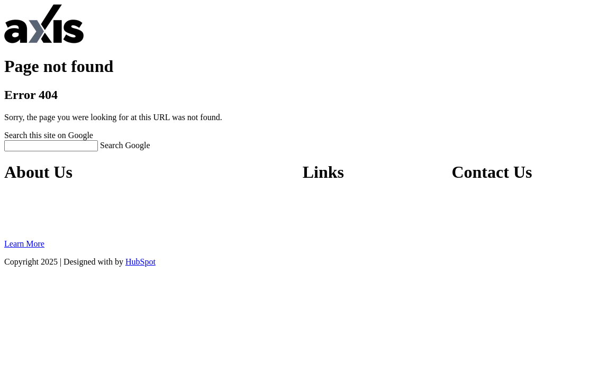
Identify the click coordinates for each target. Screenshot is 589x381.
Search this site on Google (48, 135)
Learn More (24, 243)
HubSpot (140, 261)
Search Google (125, 145)
